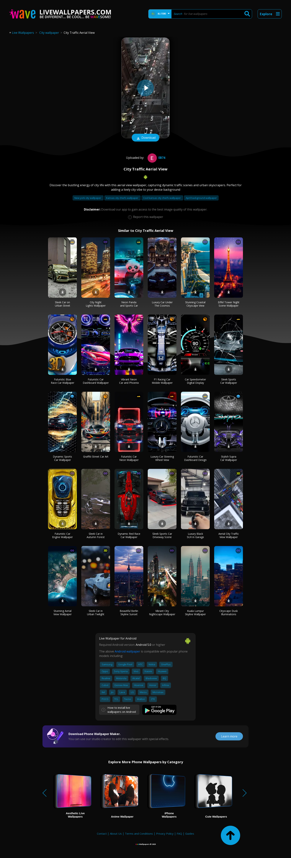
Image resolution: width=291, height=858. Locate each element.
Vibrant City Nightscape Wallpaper (162, 612)
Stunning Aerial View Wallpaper (62, 612)
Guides (189, 833)
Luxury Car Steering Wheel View (162, 458)
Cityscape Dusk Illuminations (228, 612)
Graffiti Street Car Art (95, 456)
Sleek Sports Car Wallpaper (228, 381)
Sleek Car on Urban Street (62, 303)
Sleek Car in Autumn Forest (96, 535)
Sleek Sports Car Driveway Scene (162, 535)
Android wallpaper (127, 651)
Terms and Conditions (139, 833)
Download (145, 138)
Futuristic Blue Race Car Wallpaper (62, 381)
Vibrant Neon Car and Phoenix (129, 381)
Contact (102, 833)
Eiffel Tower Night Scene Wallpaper (228, 303)
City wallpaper (49, 33)
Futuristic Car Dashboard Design (195, 458)
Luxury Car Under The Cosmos (162, 303)
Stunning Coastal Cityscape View (195, 303)
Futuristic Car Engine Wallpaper (62, 535)
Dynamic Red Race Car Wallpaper (129, 535)
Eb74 (156, 158)
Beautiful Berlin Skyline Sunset (129, 612)
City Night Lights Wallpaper (96, 303)
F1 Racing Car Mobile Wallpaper (162, 381)
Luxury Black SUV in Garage (195, 535)
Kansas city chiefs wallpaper (122, 198)
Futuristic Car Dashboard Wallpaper (96, 381)
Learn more (229, 736)
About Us (116, 833)
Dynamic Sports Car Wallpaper (62, 458)
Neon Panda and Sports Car (129, 303)
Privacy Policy (165, 833)
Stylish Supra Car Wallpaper (228, 458)
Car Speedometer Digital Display (195, 381)
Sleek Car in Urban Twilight (95, 612)
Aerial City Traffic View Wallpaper (228, 535)
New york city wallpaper (88, 198)
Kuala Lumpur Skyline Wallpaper (195, 612)
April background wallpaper (201, 198)
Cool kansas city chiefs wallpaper (162, 198)
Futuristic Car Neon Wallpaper (129, 458)
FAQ (179, 833)
